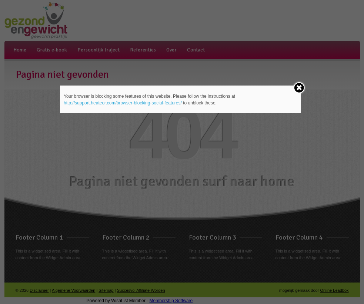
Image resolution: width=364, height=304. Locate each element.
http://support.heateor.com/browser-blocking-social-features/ (123, 103)
